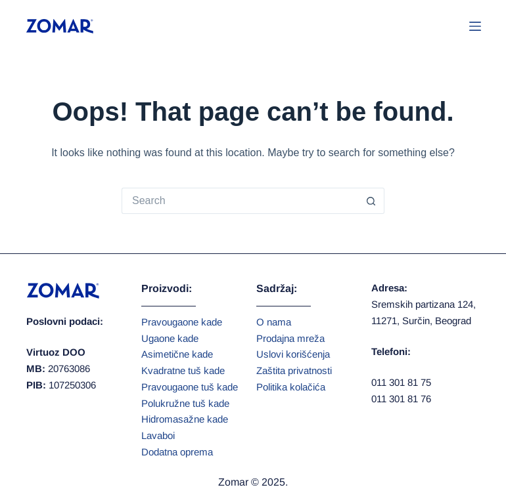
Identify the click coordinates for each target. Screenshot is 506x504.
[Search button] (371, 201)
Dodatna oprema (177, 451)
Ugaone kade (169, 338)
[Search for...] (240, 201)
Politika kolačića (290, 386)
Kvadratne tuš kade (183, 370)
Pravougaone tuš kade (189, 386)
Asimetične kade (177, 354)
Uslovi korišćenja (293, 354)
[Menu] (475, 26)
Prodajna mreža (290, 338)
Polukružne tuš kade (185, 403)
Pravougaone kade (181, 321)
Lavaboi (158, 435)
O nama (273, 321)
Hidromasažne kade (184, 419)
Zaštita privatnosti (294, 370)
